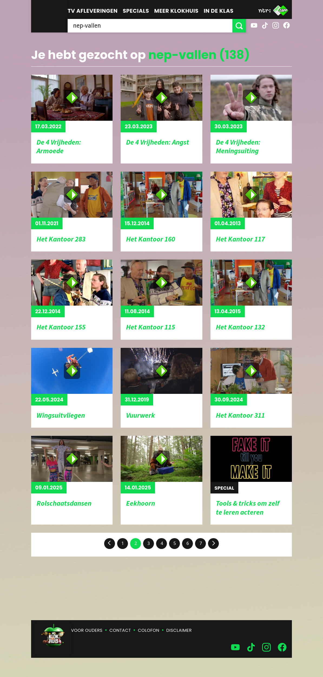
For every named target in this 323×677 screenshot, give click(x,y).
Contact (120, 630)
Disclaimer (179, 630)
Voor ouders (87, 630)
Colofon (148, 630)
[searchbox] (150, 25)
